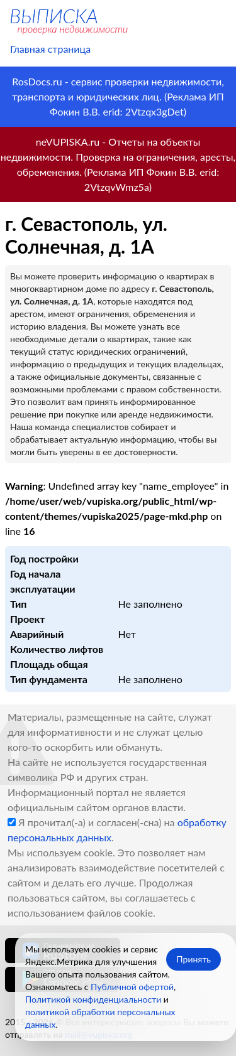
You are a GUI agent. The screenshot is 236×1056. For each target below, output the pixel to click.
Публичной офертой (132, 986)
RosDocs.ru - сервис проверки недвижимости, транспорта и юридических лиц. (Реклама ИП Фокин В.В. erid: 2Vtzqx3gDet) (118, 96)
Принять (193, 959)
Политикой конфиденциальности (93, 999)
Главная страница (50, 49)
